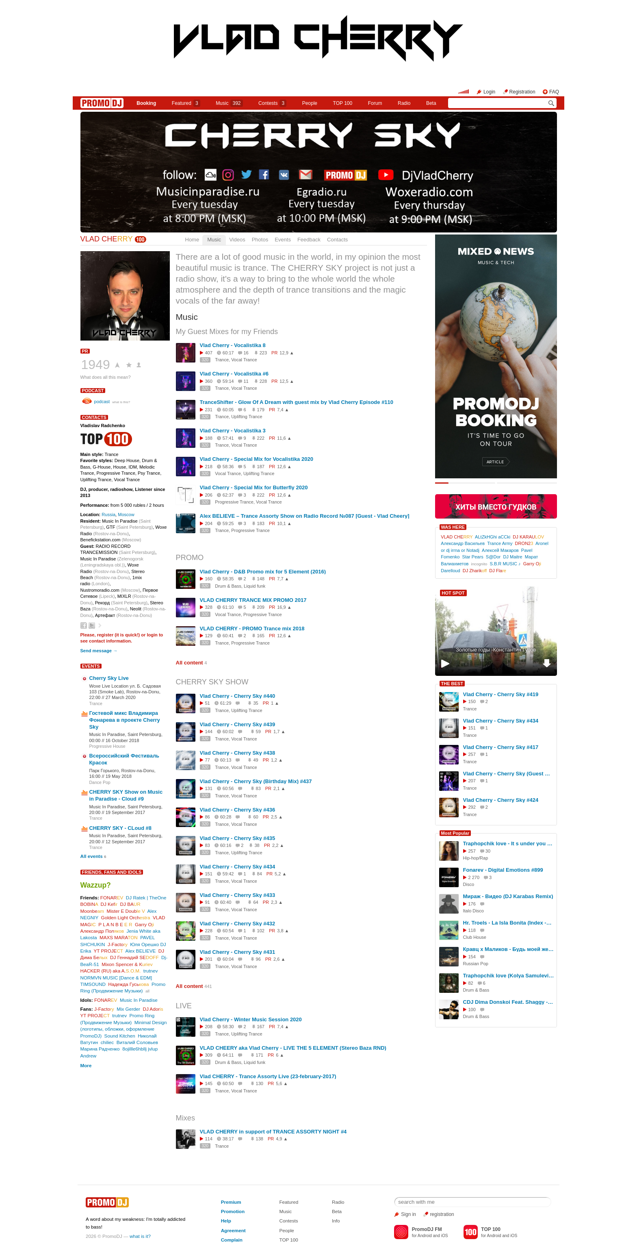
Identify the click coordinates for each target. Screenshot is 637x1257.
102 (260, 930)
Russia (108, 514)
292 (472, 807)
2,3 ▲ (277, 902)
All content (189, 663)
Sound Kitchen (119, 1035)
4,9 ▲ (282, 1138)
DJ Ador (153, 1009)
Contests (288, 1220)
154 (472, 956)
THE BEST (452, 683)
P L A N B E (115, 924)
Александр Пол (102, 931)
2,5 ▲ (277, 816)
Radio (404, 103)
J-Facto (118, 944)
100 (472, 1009)
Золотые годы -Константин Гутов (496, 650)
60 (255, 816)
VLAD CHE (106, 239)
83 (258, 788)
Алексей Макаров (500, 550)
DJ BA (130, 904)
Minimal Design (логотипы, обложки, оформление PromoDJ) (123, 1029)
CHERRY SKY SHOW (212, 682)
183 (260, 523)
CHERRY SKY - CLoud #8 (120, 828)
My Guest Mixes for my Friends (227, 332)
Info (336, 1220)
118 (472, 930)
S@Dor (493, 556)
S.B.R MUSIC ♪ (505, 563)
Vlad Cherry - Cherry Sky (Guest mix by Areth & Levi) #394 (508, 773)
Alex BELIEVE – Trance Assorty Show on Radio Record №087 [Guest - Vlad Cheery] (305, 516)
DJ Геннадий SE (134, 957)
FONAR (112, 897)
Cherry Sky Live (109, 678)
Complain (232, 1239)
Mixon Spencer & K (127, 964)
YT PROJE (108, 950)
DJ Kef (109, 904)
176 (472, 903)
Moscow (126, 514)
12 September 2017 (125, 841)
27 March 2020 (121, 697)
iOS (444, 1235)
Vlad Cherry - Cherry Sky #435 (237, 838)
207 (472, 780)
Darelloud (450, 570)
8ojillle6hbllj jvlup (140, 1048)
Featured (186, 103)
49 (255, 760)
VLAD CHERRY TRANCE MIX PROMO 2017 (253, 600)
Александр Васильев (463, 543)
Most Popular (455, 833)
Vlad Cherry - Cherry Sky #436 (237, 809)
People (309, 103)
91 (207, 902)
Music (229, 103)
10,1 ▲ (284, 523)
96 (258, 959)
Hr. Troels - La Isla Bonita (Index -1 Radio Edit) (508, 922)
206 (208, 495)
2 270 (474, 877)
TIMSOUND (93, 984)
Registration (522, 91)
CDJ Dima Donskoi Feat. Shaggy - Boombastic (508, 1002)
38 (256, 845)
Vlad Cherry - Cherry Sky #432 (237, 923)
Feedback (309, 240)
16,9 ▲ (284, 607)
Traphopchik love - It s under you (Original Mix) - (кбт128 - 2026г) (508, 843)
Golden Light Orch (125, 917)
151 (208, 873)
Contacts (337, 240)
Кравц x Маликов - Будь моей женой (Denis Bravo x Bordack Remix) (508, 949)
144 (208, 731)
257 (472, 754)
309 (208, 1055)
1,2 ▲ (277, 760)
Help (226, 1220)
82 (470, 983)
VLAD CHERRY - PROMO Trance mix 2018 (252, 628)
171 (259, 1055)
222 (260, 438)
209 (260, 607)
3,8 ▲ (283, 930)
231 (208, 409)
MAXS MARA (119, 937)
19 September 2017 (125, 812)
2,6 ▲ (279, 959)
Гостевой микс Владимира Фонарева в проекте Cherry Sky (124, 719)
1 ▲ (275, 703)
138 (259, 1138)
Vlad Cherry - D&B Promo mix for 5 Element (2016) (263, 571)
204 (208, 523)
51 (207, 703)
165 (260, 635)
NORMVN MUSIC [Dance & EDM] (116, 977)
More (86, 1065)
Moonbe (92, 911)
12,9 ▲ (287, 352)
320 (205, 360)
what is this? (121, 402)
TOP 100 (343, 103)
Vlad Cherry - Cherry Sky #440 (237, 696)
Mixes (185, 1118)
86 (207, 816)
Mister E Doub (126, 911)
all (147, 991)
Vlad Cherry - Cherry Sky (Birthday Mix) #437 (256, 781)
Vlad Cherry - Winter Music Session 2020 (251, 1019)
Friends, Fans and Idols (112, 872)
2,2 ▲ (278, 845)
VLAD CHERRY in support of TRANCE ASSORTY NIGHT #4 (273, 1131)
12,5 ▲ (287, 381)
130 (259, 1083)
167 (260, 1026)
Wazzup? (95, 885)
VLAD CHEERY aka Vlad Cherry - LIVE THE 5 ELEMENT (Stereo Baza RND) (293, 1048)
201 (208, 959)
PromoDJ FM (427, 1229)
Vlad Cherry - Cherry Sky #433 (237, 895)
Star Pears (472, 556)
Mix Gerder (128, 1009)
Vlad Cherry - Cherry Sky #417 (501, 747)
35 (255, 703)
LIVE (184, 1006)
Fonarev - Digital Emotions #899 (503, 870)
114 (208, 1138)
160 (208, 578)
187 (260, 466)
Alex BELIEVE (141, 950)
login (152, 634)
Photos (260, 240)
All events (91, 856)
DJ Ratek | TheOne (146, 897)
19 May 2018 (119, 776)
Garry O (144, 924)
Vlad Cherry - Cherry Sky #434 (237, 866)
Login (489, 91)
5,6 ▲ (282, 1083)
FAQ (554, 91)
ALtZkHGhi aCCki (492, 536)
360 (208, 381)
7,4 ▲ (283, 409)
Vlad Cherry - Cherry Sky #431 (237, 952)
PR (85, 351)
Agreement (233, 1230)
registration (442, 1214)
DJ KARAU (528, 536)
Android (425, 1235)
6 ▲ (280, 1055)
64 (255, 902)
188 (208, 438)
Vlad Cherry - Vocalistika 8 (233, 345)
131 (208, 788)
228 (263, 381)
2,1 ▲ (279, 788)
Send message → (98, 650)
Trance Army (499, 543)
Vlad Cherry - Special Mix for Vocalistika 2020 (256, 459)
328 (208, 607)
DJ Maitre (512, 556)
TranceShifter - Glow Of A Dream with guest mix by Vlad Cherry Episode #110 (297, 402)
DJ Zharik (475, 570)
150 (472, 701)
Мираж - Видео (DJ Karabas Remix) (508, 896)
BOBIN (89, 904)
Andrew (88, 1055)
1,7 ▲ (279, 731)
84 (259, 873)
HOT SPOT (453, 593)
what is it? (140, 1236)
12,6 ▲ (284, 466)
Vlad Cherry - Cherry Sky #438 (237, 753)
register (105, 634)
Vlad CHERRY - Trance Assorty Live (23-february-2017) (268, 1076)
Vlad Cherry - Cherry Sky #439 (237, 724)
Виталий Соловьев (137, 1042)
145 (208, 1083)
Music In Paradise (139, 1000)
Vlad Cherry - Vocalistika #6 (234, 373)
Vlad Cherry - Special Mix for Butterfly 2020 (254, 487)
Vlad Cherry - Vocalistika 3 (233, 430)
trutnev (150, 970)
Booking (146, 103)
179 (260, 409)
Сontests (272, 103)
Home (192, 240)
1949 (95, 364)
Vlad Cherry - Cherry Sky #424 (501, 800)
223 (263, 352)
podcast (93, 390)
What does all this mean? (105, 377)
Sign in (408, 1214)
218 (208, 466)
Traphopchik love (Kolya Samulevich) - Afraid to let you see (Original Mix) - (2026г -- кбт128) (508, 975)
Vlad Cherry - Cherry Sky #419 (501, 694)
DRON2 (524, 543)
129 (208, 635)
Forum (375, 103)
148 (260, 578)
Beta (431, 103)
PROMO (190, 558)
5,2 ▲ (280, 873)
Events (283, 240)
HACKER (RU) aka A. (110, 970)
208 (208, 1026)
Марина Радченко (100, 1048)
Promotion (233, 1211)
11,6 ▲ (284, 438)
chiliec (107, 1042)
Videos (237, 240)
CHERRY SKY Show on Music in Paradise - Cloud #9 (126, 795)
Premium (231, 1202)
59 (258, 731)
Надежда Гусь (128, 984)
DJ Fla (497, 570)
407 (208, 352)
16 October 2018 (122, 740)
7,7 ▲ (283, 578)
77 (207, 760)
